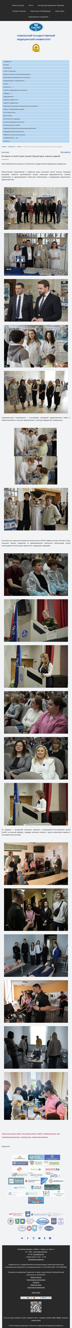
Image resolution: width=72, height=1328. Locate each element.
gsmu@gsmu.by (38, 1254)
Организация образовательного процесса (16, 77)
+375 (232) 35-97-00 (40, 1252)
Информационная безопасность (13, 131)
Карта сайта (59, 11)
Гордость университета (10, 103)
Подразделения (8, 96)
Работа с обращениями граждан (13, 109)
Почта (31, 5)
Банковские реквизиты (36, 1259)
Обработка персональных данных (14, 135)
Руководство (7, 68)
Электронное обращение (36, 1287)
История (6, 65)
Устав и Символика (9, 71)
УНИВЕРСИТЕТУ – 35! (10, 138)
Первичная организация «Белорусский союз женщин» (20, 106)
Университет (7, 61)
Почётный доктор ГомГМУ (11, 125)
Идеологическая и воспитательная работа (17, 74)
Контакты (36, 1282)
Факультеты (7, 87)
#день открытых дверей (29, 1134)
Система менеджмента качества (13, 122)
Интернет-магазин (19, 11)
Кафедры (6, 93)
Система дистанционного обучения (51, 5)
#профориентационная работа (11, 1137)
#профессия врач (26, 1137)
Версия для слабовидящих (41, 11)
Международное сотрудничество (13, 80)
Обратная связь (35, 1285)
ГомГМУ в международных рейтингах (15, 90)
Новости (19, 146)
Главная (4, 146)
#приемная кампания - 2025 (51, 1134)
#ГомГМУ (39, 1134)
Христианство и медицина (11, 119)
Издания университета (10, 100)
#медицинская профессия (40, 1137)
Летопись (6, 141)
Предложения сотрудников (38, 17)
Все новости (64, 152)
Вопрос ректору (18, 5)
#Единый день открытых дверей (11, 1134)
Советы (5, 84)
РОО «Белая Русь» (9, 112)
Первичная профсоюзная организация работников (19, 128)
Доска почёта (7, 115)
